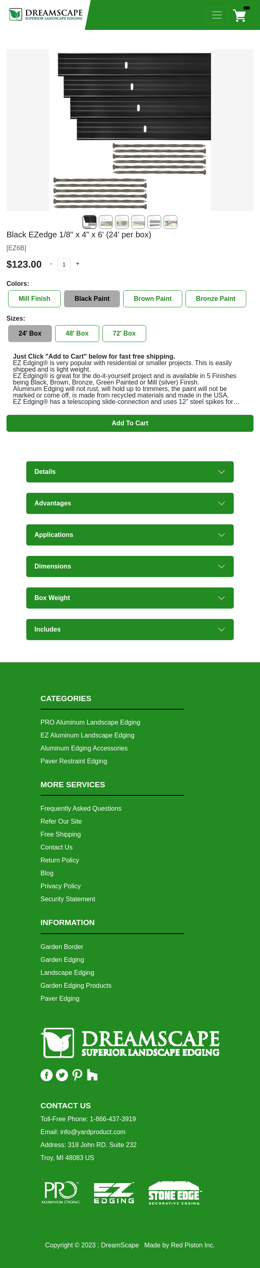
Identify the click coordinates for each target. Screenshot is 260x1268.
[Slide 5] (170, 222)
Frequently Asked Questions (80, 808)
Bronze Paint (216, 298)
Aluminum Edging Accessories (84, 748)
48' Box (77, 333)
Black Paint (92, 298)
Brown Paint (152, 298)
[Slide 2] (122, 222)
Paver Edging (59, 998)
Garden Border (61, 946)
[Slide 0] (89, 222)
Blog (46, 873)
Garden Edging (62, 959)
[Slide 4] (154, 222)
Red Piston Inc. (193, 1245)
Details (44, 471)
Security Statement (67, 899)
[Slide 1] (106, 222)
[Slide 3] (138, 222)
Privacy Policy (60, 886)
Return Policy (59, 860)
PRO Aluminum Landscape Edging (90, 722)
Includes (47, 629)
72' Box (124, 333)
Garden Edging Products (75, 985)
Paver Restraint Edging (73, 761)
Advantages (52, 503)
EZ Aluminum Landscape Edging (87, 735)
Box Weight (52, 597)
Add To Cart (130, 423)
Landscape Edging (67, 972)
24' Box (30, 333)
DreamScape (120, 1245)
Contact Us (56, 847)
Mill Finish (34, 298)
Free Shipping (60, 834)
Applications (53, 534)
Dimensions (52, 566)
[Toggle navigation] (217, 15)
